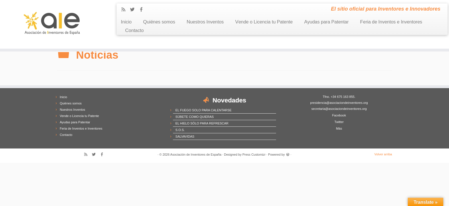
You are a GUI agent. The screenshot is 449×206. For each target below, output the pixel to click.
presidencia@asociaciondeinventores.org (339, 102)
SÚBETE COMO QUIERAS (195, 116)
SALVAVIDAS (185, 136)
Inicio (126, 22)
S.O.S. (180, 130)
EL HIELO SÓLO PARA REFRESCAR (202, 123)
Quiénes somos (159, 22)
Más (339, 128)
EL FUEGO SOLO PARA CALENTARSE (204, 110)
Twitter (339, 122)
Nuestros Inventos (205, 22)
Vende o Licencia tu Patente (264, 22)
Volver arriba (383, 154)
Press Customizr (254, 154)
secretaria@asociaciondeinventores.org (339, 108)
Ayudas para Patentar (326, 22)
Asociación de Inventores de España (196, 154)
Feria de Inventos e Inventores (391, 22)
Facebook (339, 115)
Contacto (134, 30)
